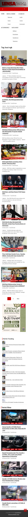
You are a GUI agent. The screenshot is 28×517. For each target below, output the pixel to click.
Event (9, 24)
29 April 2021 (5, 227)
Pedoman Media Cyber (13, 514)
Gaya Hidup (15, 27)
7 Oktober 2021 (5, 195)
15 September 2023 (7, 135)
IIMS (16, 423)
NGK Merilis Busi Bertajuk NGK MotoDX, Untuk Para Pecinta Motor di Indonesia (13, 223)
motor (21, 20)
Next (18, 298)
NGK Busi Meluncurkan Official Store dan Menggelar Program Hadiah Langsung (13, 131)
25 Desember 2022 (6, 165)
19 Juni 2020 (5, 257)
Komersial (22, 24)
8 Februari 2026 (6, 432)
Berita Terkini (11, 14)
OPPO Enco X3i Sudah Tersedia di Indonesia (13, 402)
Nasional (10, 17)
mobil (21, 17)
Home (2, 13)
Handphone (15, 37)
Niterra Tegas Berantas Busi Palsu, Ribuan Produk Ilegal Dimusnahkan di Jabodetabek (13, 69)
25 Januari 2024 (6, 103)
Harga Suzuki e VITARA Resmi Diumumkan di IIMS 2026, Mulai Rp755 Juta (14, 428)
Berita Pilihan (6, 407)
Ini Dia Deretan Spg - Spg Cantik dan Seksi (12, 379)
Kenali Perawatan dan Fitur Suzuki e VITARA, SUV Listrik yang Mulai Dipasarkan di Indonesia (13, 454)
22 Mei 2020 (5, 287)
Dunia (9, 20)
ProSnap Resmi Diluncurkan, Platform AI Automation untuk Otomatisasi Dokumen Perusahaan (12, 359)
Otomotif (21, 14)
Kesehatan (15, 34)
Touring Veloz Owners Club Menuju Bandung (13, 391)
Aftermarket (5, 27)
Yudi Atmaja (15, 73)
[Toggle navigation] (2, 9)
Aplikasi (15, 31)
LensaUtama (18, 512)
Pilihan (20, 423)
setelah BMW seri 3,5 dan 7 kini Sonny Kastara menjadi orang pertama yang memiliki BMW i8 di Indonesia (14, 373)
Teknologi (15, 41)
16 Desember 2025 (6, 73)
